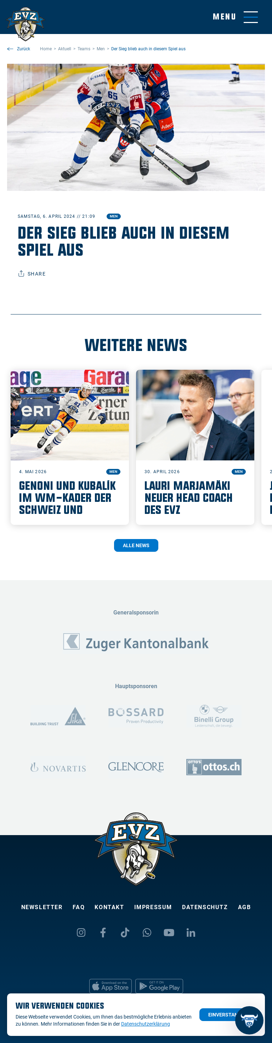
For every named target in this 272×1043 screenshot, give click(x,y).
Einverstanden (228, 1015)
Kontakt (109, 907)
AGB (244, 907)
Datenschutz (205, 907)
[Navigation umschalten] (235, 17)
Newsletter (42, 907)
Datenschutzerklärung (145, 1024)
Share (32, 273)
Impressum (153, 907)
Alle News (136, 545)
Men (114, 216)
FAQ (79, 907)
